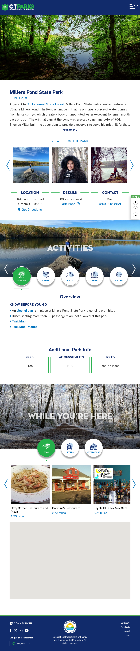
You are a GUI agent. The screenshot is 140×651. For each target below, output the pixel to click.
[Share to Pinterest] (135, 208)
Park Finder (125, 627)
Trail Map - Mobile (24, 327)
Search (127, 631)
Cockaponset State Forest (45, 104)
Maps (128, 635)
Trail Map (19, 321)
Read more (69, 130)
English (21, 643)
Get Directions (32, 209)
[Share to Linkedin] (135, 215)
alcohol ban (25, 310)
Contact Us (125, 623)
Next (132, 165)
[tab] (22, 276)
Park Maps (67, 204)
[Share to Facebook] (135, 202)
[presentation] (22, 278)
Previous (8, 165)
